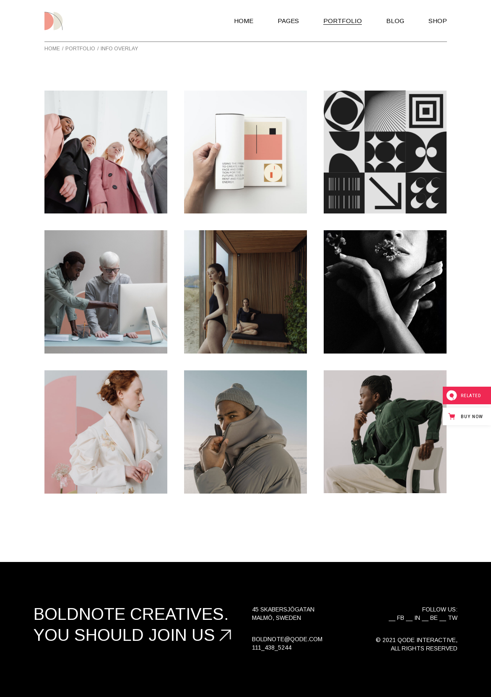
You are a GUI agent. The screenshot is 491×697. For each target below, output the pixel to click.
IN (417, 618)
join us (181, 635)
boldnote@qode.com (287, 639)
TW (452, 618)
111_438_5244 (271, 647)
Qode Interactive (426, 640)
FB (400, 618)
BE (434, 618)
